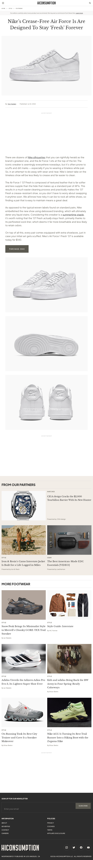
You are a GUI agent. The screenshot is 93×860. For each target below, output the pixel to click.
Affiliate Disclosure (56, 833)
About (4, 823)
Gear (49, 557)
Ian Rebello (7, 638)
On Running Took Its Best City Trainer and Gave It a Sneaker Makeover (19, 737)
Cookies (51, 826)
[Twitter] (74, 847)
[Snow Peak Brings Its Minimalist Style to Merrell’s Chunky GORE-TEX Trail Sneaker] (24, 605)
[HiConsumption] (46, 3)
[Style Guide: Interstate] (69, 605)
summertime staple (73, 214)
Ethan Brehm (53, 692)
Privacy (50, 823)
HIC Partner (53, 630)
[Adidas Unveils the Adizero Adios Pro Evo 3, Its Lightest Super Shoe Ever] (24, 658)
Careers (5, 833)
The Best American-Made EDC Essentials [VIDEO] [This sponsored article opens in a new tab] (65, 563)
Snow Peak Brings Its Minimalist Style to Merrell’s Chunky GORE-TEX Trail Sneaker (24, 630)
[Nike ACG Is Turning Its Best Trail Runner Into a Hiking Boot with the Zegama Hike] (69, 712)
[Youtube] (88, 847)
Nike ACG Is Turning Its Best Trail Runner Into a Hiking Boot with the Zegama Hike (67, 737)
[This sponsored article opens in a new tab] (24, 505)
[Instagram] (67, 847)
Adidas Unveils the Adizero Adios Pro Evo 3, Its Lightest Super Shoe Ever (23, 682)
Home (3, 8)
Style (10, 8)
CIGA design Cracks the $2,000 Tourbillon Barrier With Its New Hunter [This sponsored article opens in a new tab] (69, 498)
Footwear (19, 8)
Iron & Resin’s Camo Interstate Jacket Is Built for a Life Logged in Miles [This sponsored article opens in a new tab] (23, 563)
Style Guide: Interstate (60, 626)
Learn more (79, 13)
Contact (5, 830)
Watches (51, 491)
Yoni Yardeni (12, 104)
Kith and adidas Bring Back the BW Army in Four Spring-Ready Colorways (67, 684)
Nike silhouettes (36, 157)
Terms (49, 830)
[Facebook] (81, 847)
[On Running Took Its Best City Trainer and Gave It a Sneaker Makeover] (24, 712)
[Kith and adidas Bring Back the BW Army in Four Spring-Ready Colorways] (69, 658)
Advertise (6, 826)
